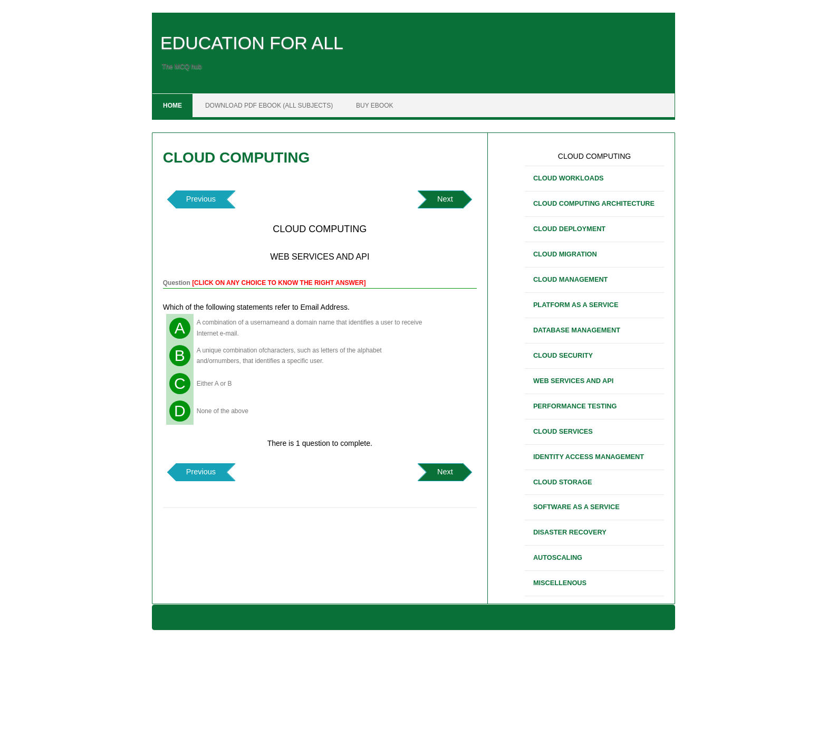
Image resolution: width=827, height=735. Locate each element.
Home (172, 105)
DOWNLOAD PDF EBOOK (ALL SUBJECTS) (269, 105)
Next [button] (445, 199)
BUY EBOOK (374, 105)
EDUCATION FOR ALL (251, 43)
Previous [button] (201, 199)
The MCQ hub (181, 66)
